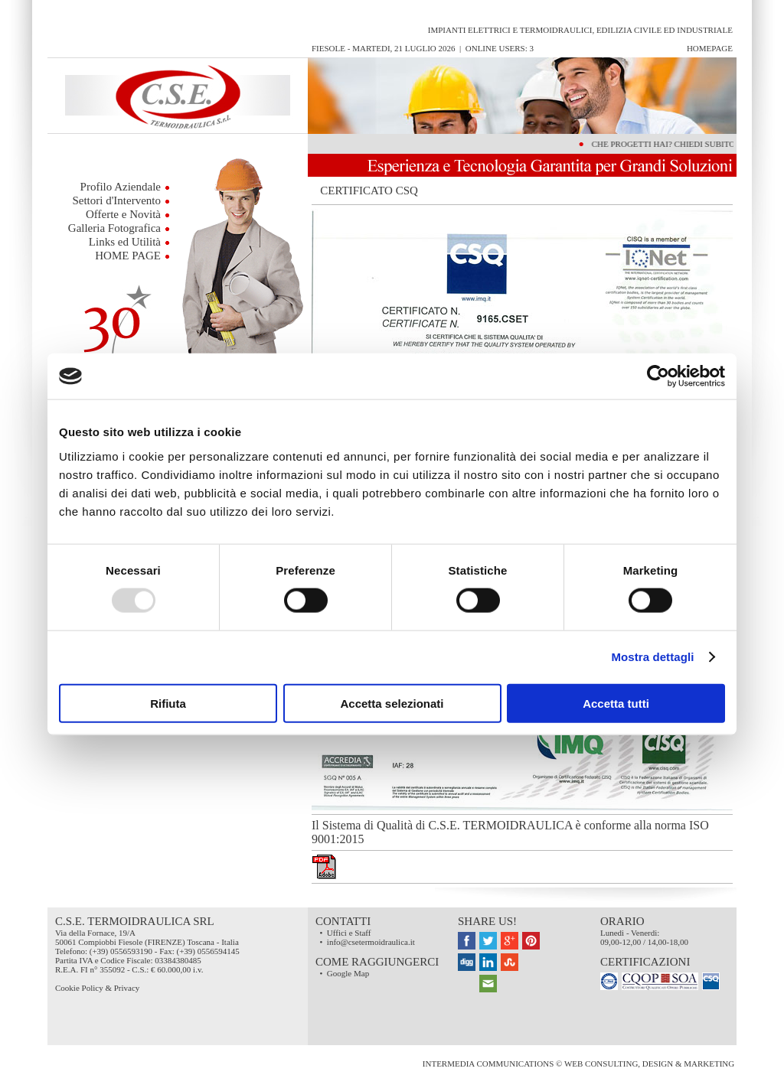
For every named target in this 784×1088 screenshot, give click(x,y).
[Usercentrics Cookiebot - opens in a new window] (658, 376)
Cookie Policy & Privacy (97, 987)
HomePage (710, 48)
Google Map (348, 973)
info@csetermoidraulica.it (371, 941)
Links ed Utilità (125, 242)
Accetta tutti (616, 702)
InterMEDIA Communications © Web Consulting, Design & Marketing (580, 1063)
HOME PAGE (128, 255)
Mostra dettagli (652, 656)
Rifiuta (168, 702)
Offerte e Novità (123, 214)
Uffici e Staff (349, 932)
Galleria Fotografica (114, 228)
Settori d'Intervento (116, 200)
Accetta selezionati (391, 702)
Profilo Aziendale (120, 187)
